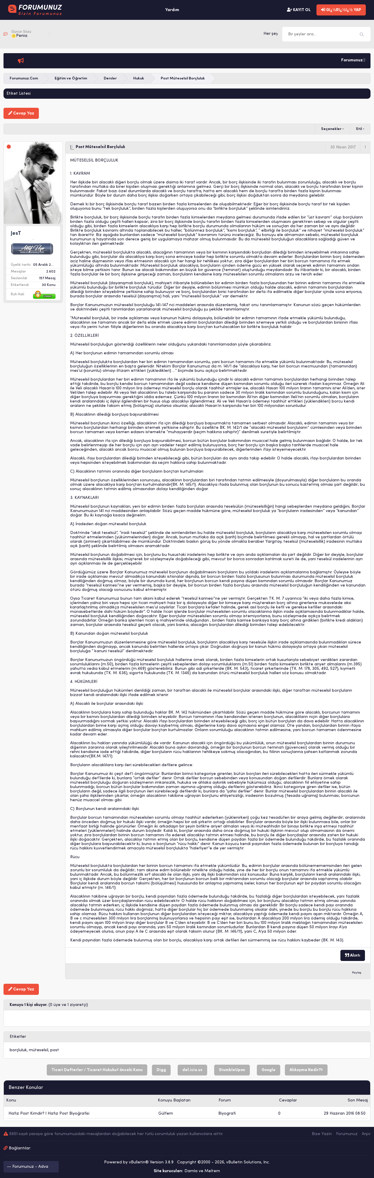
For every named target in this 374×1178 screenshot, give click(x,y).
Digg (161, 1070)
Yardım (172, 10)
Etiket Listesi (18, 93)
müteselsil (38, 1050)
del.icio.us (192, 1070)
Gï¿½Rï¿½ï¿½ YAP (341, 10)
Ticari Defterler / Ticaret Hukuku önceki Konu (97, 1070)
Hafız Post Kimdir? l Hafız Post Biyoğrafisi (48, 1113)
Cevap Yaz (21, 113)
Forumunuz (347, 1134)
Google (269, 1070)
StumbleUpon (232, 1070)
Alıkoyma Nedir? (306, 1070)
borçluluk (18, 1050)
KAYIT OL (299, 10)
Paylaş (356, 972)
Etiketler (18, 1037)
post (54, 1050)
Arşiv (366, 1134)
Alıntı (352, 955)
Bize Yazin (322, 1134)
